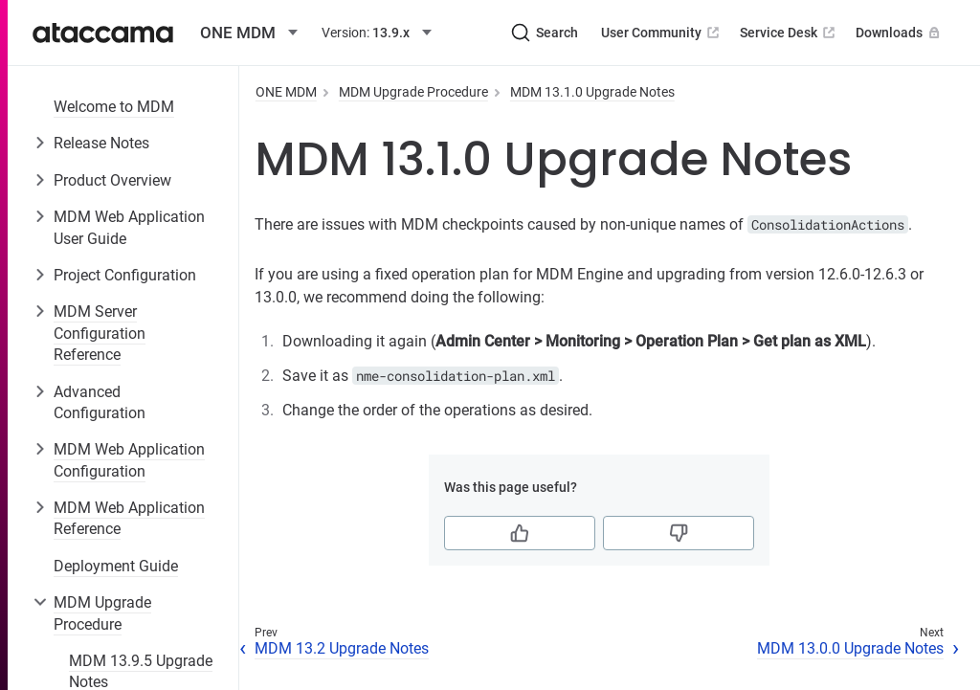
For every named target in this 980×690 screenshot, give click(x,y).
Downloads (900, 32)
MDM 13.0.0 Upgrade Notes (850, 648)
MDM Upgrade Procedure (102, 613)
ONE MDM (286, 92)
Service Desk (789, 32)
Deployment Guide (116, 566)
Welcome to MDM (114, 107)
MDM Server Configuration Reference (99, 333)
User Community (662, 32)
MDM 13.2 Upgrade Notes (342, 648)
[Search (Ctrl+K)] (545, 32)
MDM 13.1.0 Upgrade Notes (592, 92)
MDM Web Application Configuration (129, 459)
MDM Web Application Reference (129, 518)
